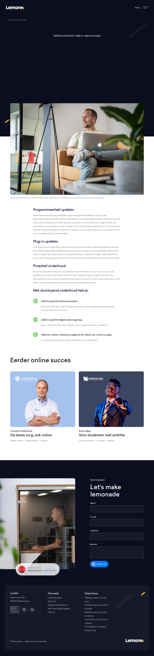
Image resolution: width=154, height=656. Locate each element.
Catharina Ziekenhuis (57, 605)
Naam (93, 503)
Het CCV (52, 602)
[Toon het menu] (141, 8)
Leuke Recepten (55, 598)
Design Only (90, 630)
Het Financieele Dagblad (59, 609)
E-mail (93, 517)
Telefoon (94, 531)
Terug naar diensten (16, 20)
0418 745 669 (50, 571)
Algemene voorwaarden (36, 641)
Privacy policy (16, 641)
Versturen (101, 564)
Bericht (94, 544)
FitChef (51, 612)
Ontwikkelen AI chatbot (95, 627)
